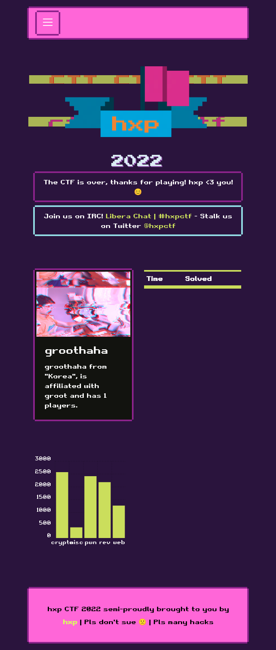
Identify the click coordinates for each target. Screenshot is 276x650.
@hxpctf (160, 226)
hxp (70, 622)
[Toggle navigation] (48, 23)
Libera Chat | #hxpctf (149, 216)
